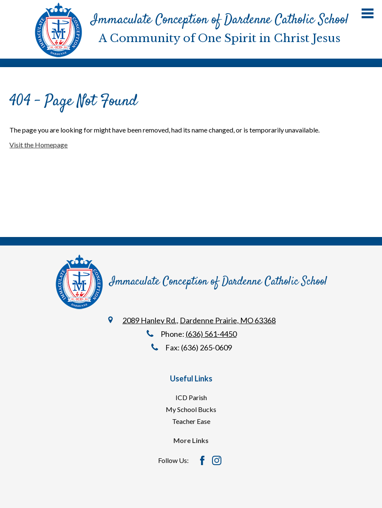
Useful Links (191, 378)
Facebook (202, 460)
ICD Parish (191, 397)
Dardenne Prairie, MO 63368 (228, 320)
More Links (191, 440)
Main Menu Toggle (368, 13)
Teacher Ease (191, 421)
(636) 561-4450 (211, 334)
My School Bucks (191, 409)
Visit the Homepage (38, 145)
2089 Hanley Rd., (150, 320)
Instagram (216, 460)
